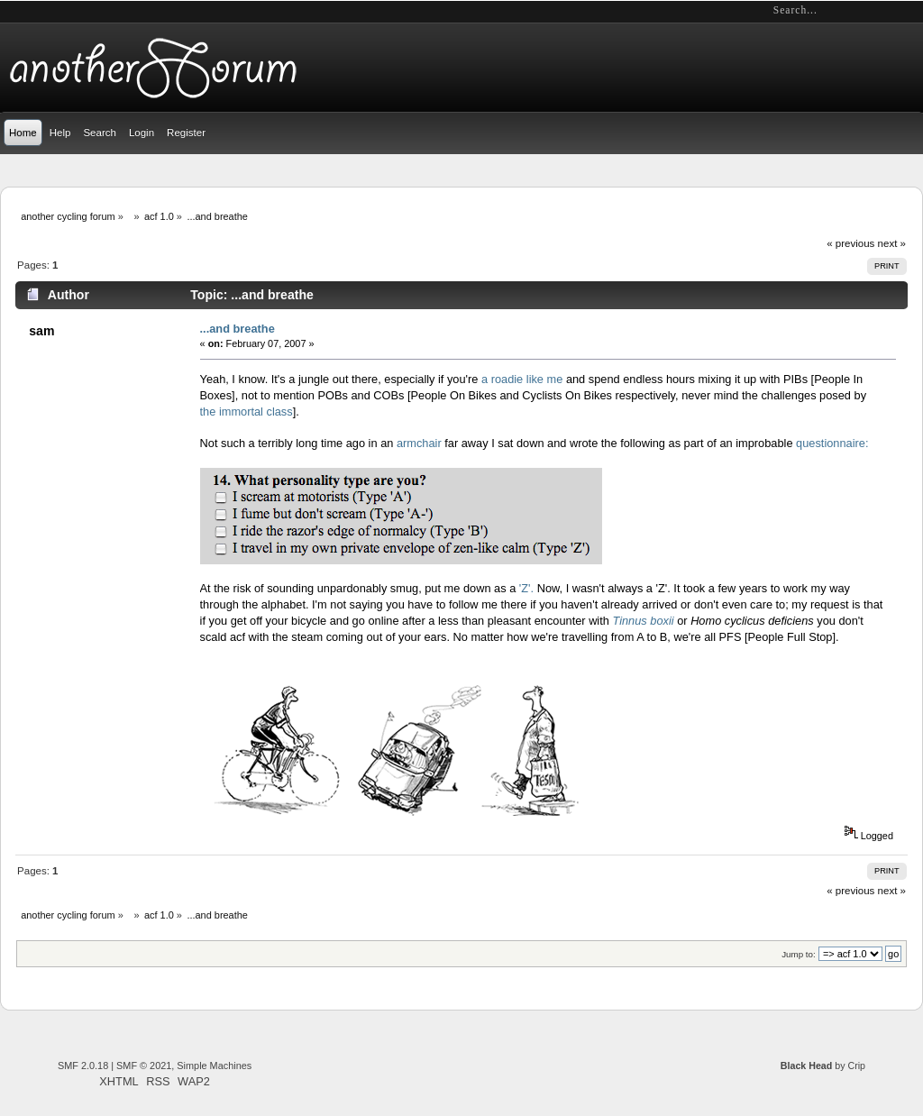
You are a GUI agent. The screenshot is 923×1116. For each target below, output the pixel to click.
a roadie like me (521, 379)
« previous (850, 243)
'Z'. (526, 588)
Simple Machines (214, 1065)
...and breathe (237, 328)
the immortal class (246, 411)
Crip (856, 1065)
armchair (419, 443)
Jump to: (798, 954)
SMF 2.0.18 (83, 1065)
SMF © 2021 (143, 1065)
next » (892, 243)
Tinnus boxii (642, 620)
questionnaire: (832, 443)
